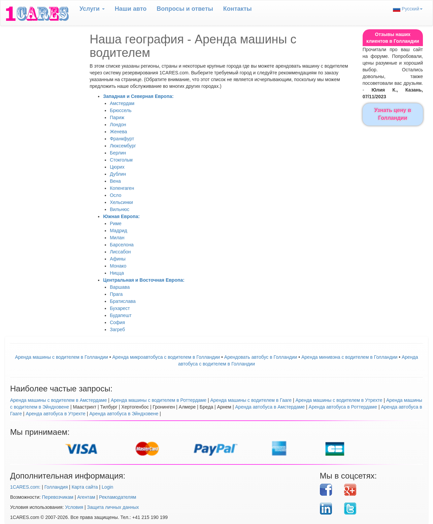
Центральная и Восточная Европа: (144, 280)
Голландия (56, 487)
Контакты (237, 8)
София (117, 322)
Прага (116, 294)
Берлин (118, 152)
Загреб (117, 329)
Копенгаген (122, 188)
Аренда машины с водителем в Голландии (61, 357)
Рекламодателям (117, 497)
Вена (115, 181)
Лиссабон (120, 251)
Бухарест (120, 308)
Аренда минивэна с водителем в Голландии (349, 357)
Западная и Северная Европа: (138, 96)
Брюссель (120, 110)
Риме (116, 223)
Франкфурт (122, 138)
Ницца (117, 273)
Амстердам (122, 103)
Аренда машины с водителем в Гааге (251, 400)
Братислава (123, 301)
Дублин (118, 174)
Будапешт (120, 315)
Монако (118, 266)
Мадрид (118, 230)
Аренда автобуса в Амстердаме (270, 407)
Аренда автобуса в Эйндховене (123, 413)
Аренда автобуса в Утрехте (55, 413)
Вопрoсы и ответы (185, 8)
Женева (118, 131)
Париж (117, 117)
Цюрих (117, 167)
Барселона (122, 244)
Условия (74, 507)
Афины (118, 258)
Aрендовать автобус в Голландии (260, 357)
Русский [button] (408, 9)
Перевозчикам (57, 497)
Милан (117, 237)
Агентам (86, 497)
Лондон (118, 124)
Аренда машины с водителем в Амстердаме (58, 400)
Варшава (120, 287)
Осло (115, 195)
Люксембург (123, 145)
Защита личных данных (113, 507)
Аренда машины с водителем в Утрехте (339, 400)
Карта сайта (85, 487)
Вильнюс (119, 209)
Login (107, 487)
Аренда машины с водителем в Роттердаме (158, 400)
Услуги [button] (92, 8)
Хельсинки (121, 202)
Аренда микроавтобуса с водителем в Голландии (166, 357)
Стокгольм (121, 160)
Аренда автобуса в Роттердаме (343, 407)
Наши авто (131, 8)
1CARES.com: (25, 487)
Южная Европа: (121, 216)
